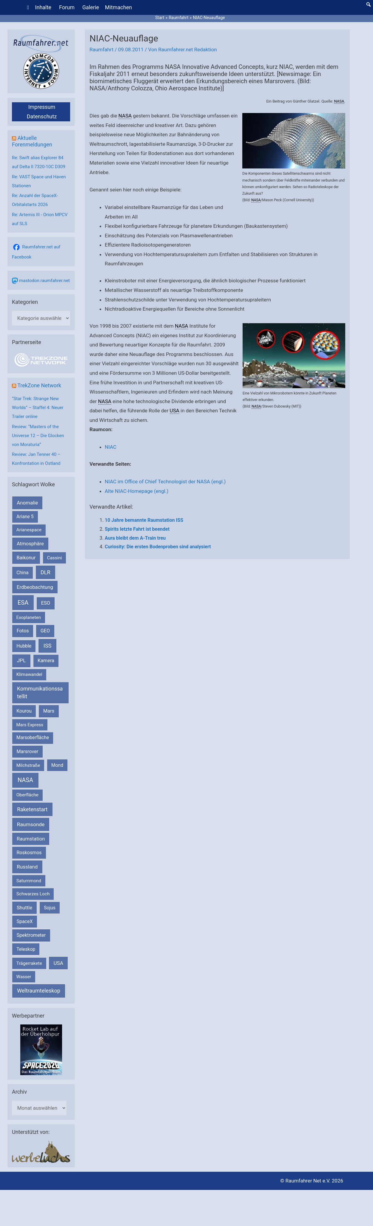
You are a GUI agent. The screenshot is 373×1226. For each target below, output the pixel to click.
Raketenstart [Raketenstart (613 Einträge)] (32, 809)
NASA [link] (339, 101)
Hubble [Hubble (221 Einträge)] (23, 646)
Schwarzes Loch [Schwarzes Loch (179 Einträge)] (33, 894)
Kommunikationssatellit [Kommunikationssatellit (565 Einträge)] (40, 692)
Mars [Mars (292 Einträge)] (48, 711)
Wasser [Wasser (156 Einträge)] (23, 976)
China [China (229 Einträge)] (22, 572)
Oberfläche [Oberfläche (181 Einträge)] (27, 795)
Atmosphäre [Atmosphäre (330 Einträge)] (30, 544)
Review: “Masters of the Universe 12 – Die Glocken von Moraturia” (38, 435)
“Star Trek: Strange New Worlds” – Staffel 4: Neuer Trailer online (38, 407)
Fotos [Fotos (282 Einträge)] (23, 631)
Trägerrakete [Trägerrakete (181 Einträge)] (29, 963)
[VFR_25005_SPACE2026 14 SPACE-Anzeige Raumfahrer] (41, 1049)
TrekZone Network (39, 385)
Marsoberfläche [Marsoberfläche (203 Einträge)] (32, 737)
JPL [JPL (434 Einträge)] (21, 660)
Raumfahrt (101, 49)
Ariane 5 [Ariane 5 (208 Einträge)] (24, 516)
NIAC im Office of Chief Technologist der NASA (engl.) (165, 481)
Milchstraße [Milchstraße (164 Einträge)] (28, 765)
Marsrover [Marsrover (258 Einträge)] (27, 751)
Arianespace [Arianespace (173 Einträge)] (28, 529)
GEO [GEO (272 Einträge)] (45, 631)
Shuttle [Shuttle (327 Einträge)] (24, 908)
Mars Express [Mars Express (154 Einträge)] (30, 724)
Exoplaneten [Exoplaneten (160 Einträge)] (28, 617)
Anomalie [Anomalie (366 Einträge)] (27, 503)
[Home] (28, 7)
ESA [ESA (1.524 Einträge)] (23, 602)
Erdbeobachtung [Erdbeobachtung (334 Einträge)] (35, 587)
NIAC (110, 447)
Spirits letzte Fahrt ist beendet (137, 529)
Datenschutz (42, 116)
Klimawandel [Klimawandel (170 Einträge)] (29, 674)
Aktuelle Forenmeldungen (32, 141)
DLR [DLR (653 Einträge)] (45, 572)
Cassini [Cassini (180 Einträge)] (54, 558)
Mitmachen (118, 7)
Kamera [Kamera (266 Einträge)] (46, 660)
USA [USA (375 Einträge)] (58, 963)
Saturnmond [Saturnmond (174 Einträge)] (28, 880)
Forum (67, 7)
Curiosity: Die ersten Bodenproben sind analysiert (158, 546)
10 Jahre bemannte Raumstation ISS (144, 520)
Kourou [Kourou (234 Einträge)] (24, 711)
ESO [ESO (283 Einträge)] (45, 603)
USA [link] (174, 411)
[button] (368, 4)
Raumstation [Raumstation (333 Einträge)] (31, 839)
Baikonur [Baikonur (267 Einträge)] (26, 558)
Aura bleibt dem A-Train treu (135, 538)
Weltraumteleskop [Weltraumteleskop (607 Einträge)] (38, 990)
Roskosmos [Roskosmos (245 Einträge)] (28, 852)
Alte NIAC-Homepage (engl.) (136, 491)
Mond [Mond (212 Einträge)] (57, 765)
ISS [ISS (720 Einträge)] (48, 646)
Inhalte (43, 7)
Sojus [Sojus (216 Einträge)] (50, 908)
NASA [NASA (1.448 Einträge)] (25, 780)
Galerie (90, 7)
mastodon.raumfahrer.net (44, 280)
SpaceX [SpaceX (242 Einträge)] (24, 921)
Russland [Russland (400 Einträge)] (27, 867)
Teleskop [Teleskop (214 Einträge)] (25, 949)
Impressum (42, 107)
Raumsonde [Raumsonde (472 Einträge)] (31, 824)
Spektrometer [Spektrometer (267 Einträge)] (31, 935)
